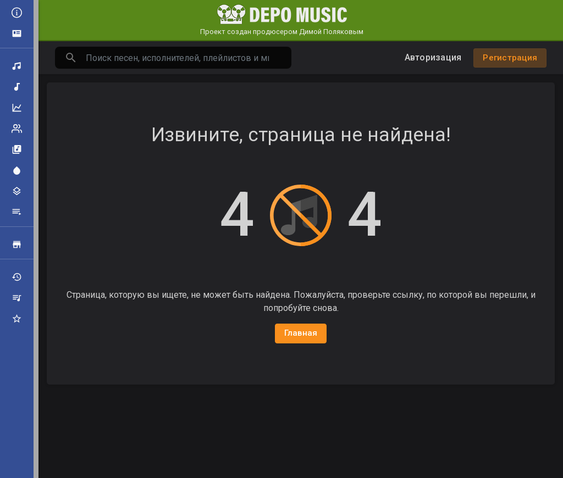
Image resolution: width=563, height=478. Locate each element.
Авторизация (433, 57)
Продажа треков (17, 244)
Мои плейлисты (17, 297)
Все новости (17, 12)
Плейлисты (17, 212)
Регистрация (510, 58)
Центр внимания (17, 170)
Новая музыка (17, 86)
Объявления (17, 33)
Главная (301, 333)
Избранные (17, 318)
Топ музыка (17, 107)
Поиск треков (17, 66)
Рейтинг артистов (17, 128)
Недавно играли (17, 277)
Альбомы (17, 149)
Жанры (17, 191)
